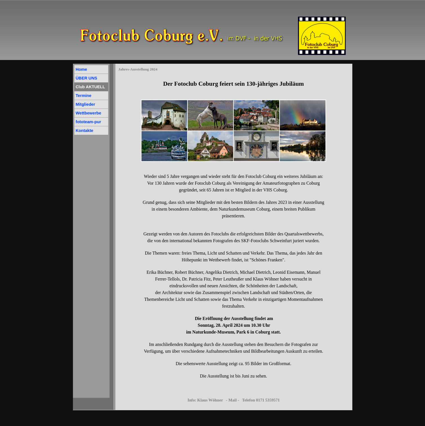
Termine (84, 95)
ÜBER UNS (86, 78)
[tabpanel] (233, 83)
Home (81, 69)
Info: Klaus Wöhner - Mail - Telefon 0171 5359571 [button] (234, 400)
